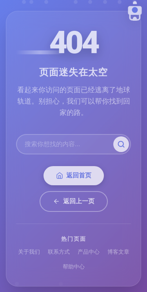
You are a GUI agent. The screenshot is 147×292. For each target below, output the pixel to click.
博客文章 (118, 253)
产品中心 (89, 253)
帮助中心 (74, 268)
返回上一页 (73, 202)
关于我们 (29, 253)
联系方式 (59, 253)
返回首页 (73, 177)
